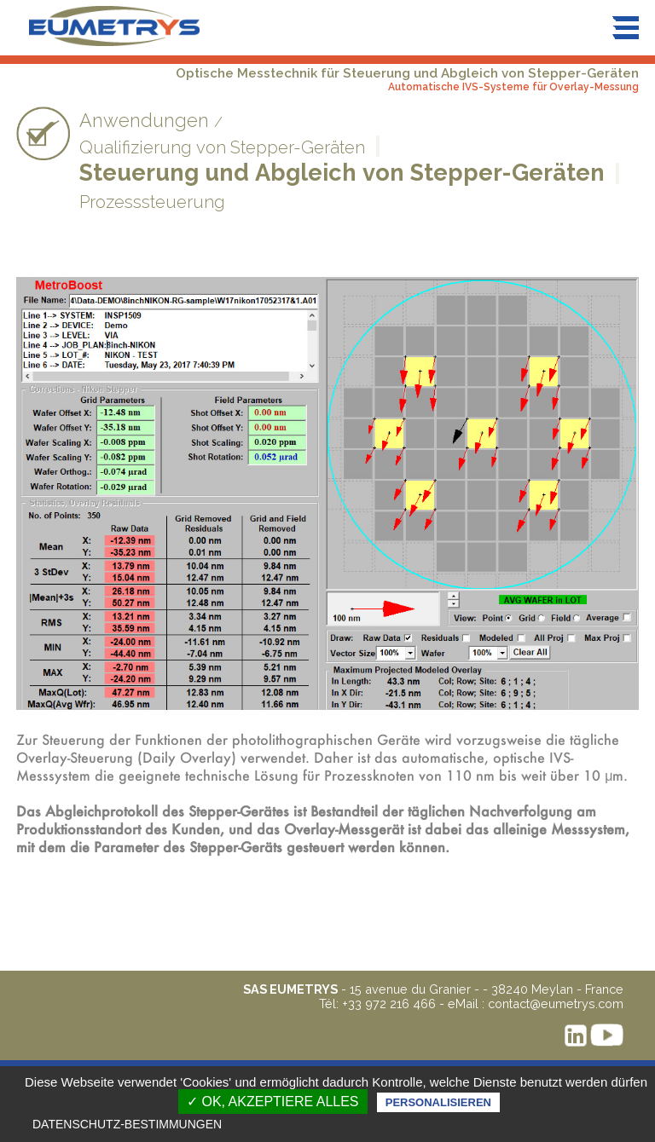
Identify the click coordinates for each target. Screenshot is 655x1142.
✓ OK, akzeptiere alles (273, 1101)
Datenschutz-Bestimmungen (127, 1124)
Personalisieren (438, 1102)
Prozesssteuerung (152, 202)
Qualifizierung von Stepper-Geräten (222, 147)
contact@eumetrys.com (555, 1003)
